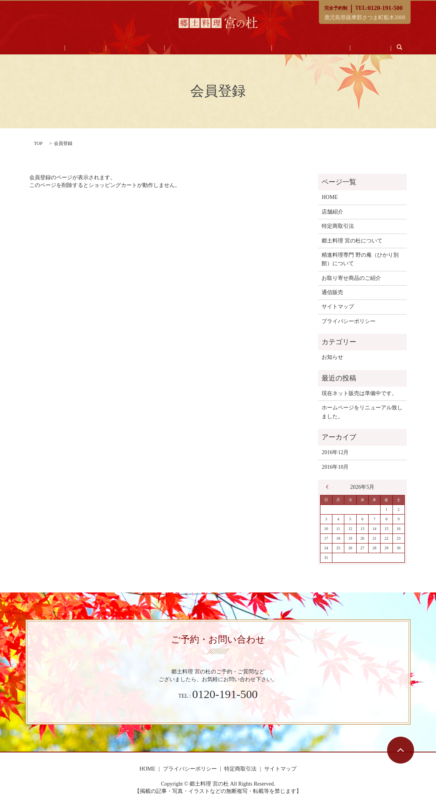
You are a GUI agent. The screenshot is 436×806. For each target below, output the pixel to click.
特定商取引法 (338, 226)
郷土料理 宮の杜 (140, 48)
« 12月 (329, 486)
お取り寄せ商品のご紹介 (294, 48)
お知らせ (332, 357)
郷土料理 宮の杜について (352, 241)
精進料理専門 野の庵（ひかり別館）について (360, 259)
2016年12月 (335, 452)
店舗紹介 (101, 48)
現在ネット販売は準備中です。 (359, 393)
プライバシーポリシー (349, 321)
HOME (74, 48)
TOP (38, 143)
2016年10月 (335, 467)
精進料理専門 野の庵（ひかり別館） (213, 48)
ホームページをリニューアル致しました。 (362, 412)
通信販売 (343, 48)
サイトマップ (338, 307)
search (367, 47)
